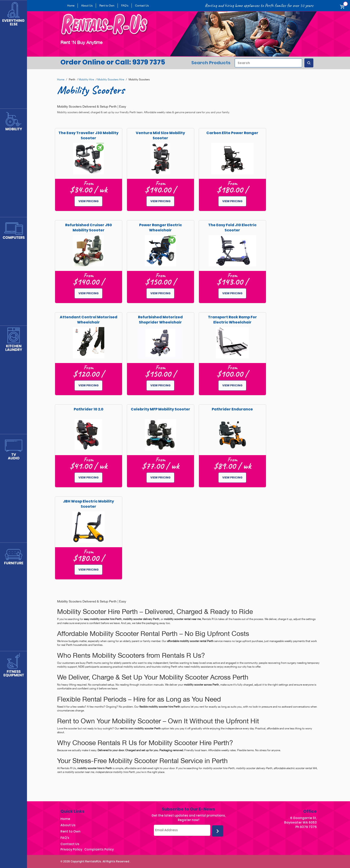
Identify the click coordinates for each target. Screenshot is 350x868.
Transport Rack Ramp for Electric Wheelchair (232, 319)
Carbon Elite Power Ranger (232, 132)
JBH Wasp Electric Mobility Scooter (88, 504)
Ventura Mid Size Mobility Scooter (160, 135)
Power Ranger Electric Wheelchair (160, 227)
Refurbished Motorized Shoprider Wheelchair (160, 319)
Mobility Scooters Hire (110, 79)
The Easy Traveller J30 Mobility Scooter (88, 135)
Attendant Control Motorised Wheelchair (88, 319)
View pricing (88, 201)
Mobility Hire (86, 79)
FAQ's (124, 5)
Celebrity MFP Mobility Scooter (160, 409)
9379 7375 (308, 827)
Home (70, 5)
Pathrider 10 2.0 (88, 409)
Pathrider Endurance (232, 409)
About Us (87, 5)
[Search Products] (308, 62)
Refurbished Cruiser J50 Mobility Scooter (88, 227)
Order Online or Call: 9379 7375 (112, 62)
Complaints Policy (99, 849)
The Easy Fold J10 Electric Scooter (232, 227)
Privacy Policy (71, 849)
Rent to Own (106, 5)
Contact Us (142, 5)
